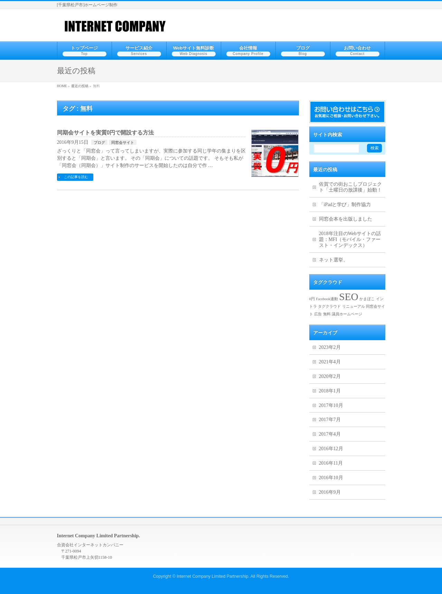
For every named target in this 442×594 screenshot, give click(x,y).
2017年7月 (330, 419)
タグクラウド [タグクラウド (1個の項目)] (329, 306)
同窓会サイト (122, 142)
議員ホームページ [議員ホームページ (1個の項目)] (347, 314)
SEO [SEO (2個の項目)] (348, 296)
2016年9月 (330, 492)
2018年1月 (330, 390)
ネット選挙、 (333, 259)
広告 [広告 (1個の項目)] (318, 314)
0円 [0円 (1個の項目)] (312, 299)
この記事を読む (76, 177)
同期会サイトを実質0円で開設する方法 (105, 133)
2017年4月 (330, 434)
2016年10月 (331, 477)
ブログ (99, 142)
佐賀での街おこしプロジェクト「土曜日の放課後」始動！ (350, 187)
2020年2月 (330, 376)
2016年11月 (331, 463)
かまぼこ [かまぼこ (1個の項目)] (367, 299)
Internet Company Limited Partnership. (213, 576)
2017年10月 (331, 405)
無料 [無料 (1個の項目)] (327, 314)
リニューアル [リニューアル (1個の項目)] (353, 306)
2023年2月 (330, 347)
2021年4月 (330, 361)
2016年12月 (331, 448)
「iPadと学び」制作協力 (345, 204)
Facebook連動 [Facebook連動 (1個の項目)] (327, 299)
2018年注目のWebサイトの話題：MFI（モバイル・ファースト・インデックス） (350, 239)
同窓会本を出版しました (345, 219)
